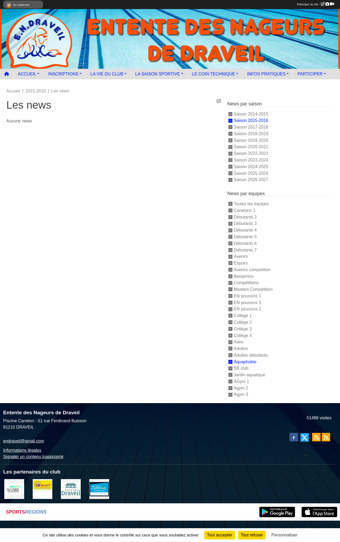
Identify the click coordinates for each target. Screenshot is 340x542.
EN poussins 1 (247, 296)
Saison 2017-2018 (251, 127)
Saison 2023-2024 (251, 160)
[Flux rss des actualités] (316, 437)
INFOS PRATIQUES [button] (266, 74)
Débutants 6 (245, 243)
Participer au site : (315, 4)
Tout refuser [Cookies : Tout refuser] (252, 535)
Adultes (241, 348)
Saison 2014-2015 (251, 114)
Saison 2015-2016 (251, 120)
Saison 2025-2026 (251, 173)
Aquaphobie (245, 361)
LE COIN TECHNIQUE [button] (213, 74)
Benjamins (244, 276)
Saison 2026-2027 (251, 179)
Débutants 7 (245, 249)
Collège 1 (243, 315)
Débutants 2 (245, 217)
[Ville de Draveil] (71, 488)
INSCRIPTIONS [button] (63, 74)
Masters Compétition (253, 289)
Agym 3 (241, 394)
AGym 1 (241, 381)
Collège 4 (243, 335)
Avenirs (241, 256)
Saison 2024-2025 (251, 166)
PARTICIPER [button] (310, 74)
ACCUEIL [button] (27, 74)
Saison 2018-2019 (251, 133)
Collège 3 (243, 329)
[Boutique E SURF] (43, 488)
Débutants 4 (245, 230)
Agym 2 (241, 388)
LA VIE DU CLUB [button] (106, 74)
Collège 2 (243, 322)
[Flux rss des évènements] (326, 437)
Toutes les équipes (251, 204)
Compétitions (246, 282)
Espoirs (241, 263)
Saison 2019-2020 (251, 140)
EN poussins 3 (247, 302)
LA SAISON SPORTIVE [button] (157, 74)
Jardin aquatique (249, 375)
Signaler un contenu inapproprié (33, 456)
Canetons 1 (245, 210)
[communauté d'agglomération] (14, 488)
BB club (241, 368)
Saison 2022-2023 (251, 153)
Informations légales (22, 450)
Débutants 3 (245, 223)
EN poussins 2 (247, 309)
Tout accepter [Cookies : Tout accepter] (219, 535)
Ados (238, 342)
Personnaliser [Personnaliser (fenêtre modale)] (284, 535)
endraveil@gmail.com (23, 441)
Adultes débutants (251, 355)
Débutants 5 (245, 236)
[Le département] (99, 488)
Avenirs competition (252, 269)
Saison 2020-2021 (251, 146)
